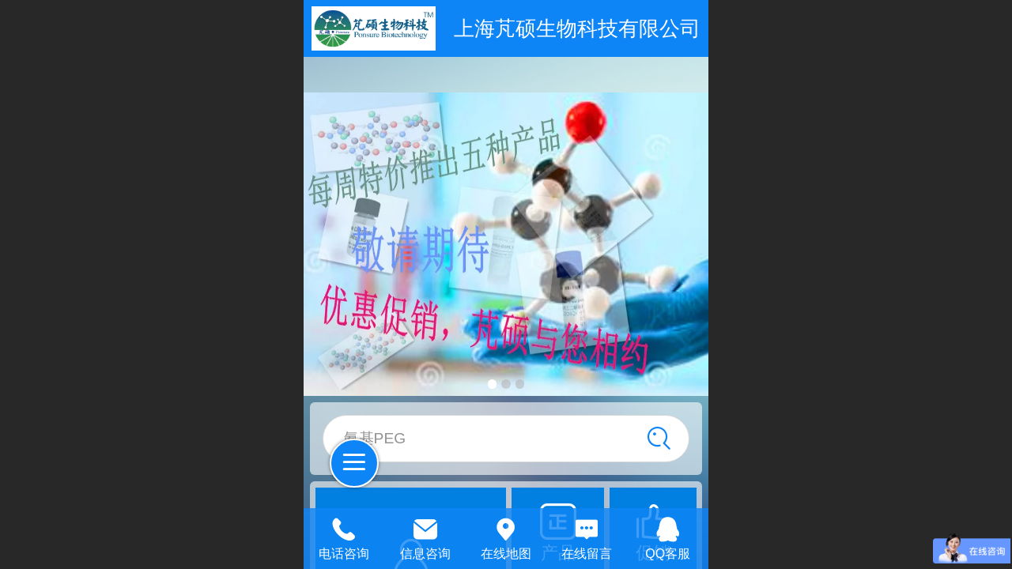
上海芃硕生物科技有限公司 (577, 28)
